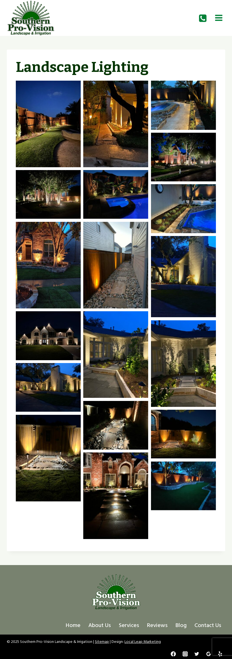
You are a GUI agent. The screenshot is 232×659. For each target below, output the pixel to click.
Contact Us (207, 625)
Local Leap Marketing (142, 641)
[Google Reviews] (208, 654)
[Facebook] (173, 654)
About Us (99, 625)
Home (73, 625)
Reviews (157, 625)
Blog (181, 625)
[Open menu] (218, 18)
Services (129, 625)
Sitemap (102, 641)
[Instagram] (185, 654)
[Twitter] (197, 654)
